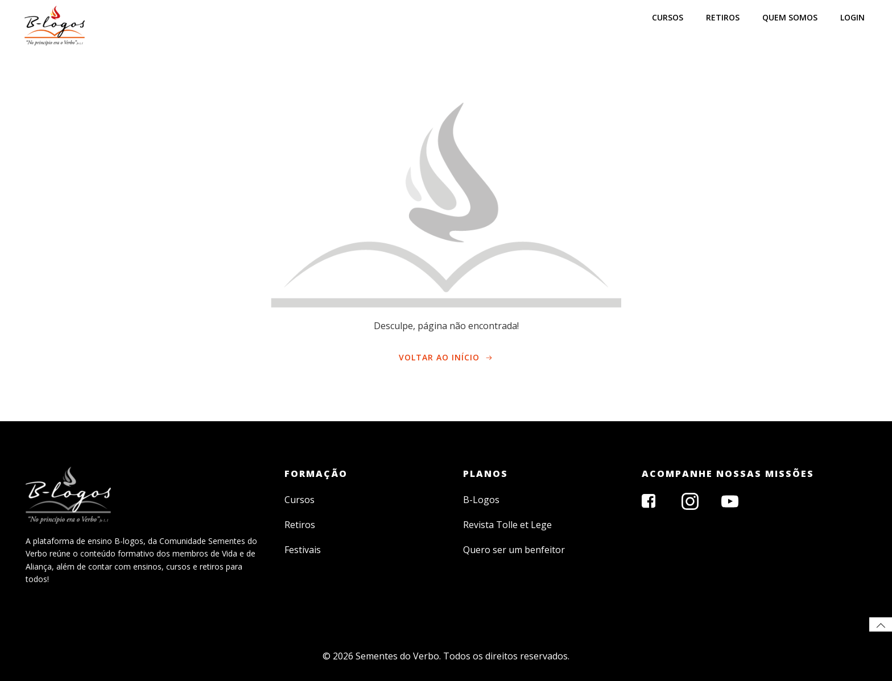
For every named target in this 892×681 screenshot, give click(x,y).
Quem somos (789, 17)
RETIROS (723, 17)
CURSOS (667, 17)
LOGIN (852, 17)
